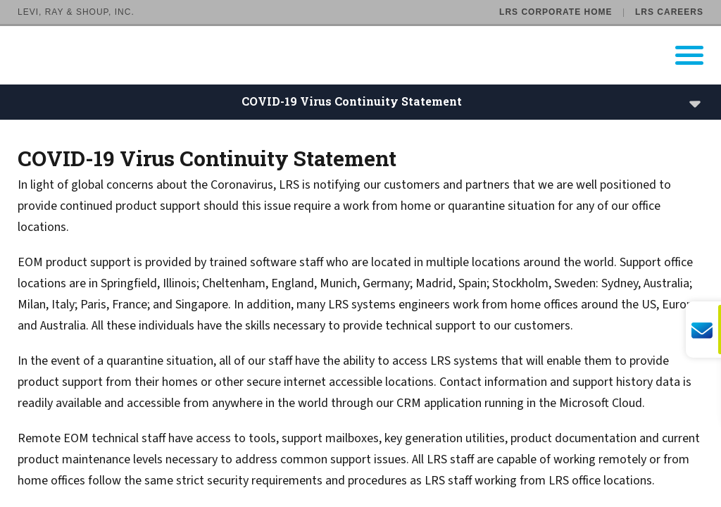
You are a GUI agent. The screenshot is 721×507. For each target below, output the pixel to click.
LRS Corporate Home (555, 12)
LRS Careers (669, 12)
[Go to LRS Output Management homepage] (369, 55)
